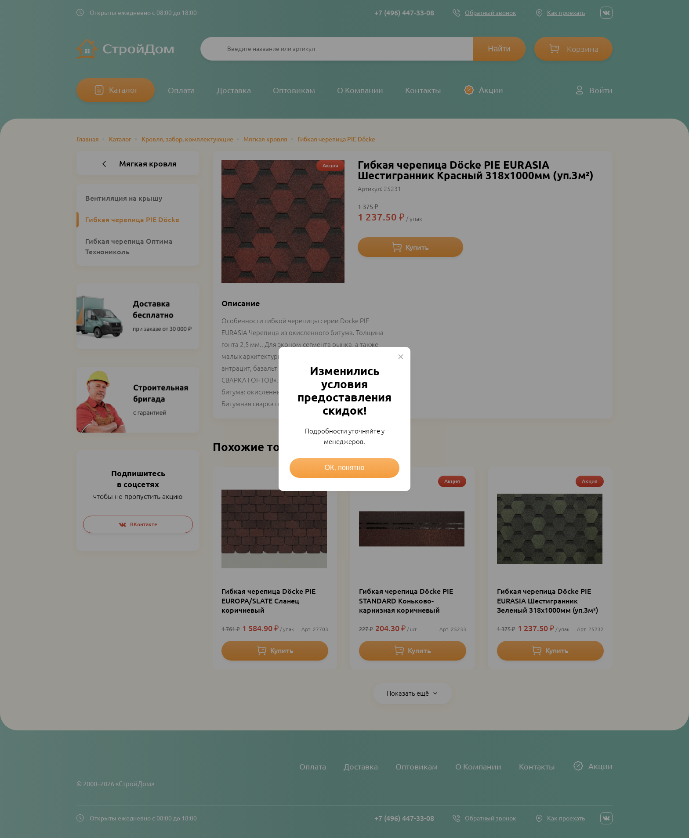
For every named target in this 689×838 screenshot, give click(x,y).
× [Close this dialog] (400, 356)
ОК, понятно (345, 467)
